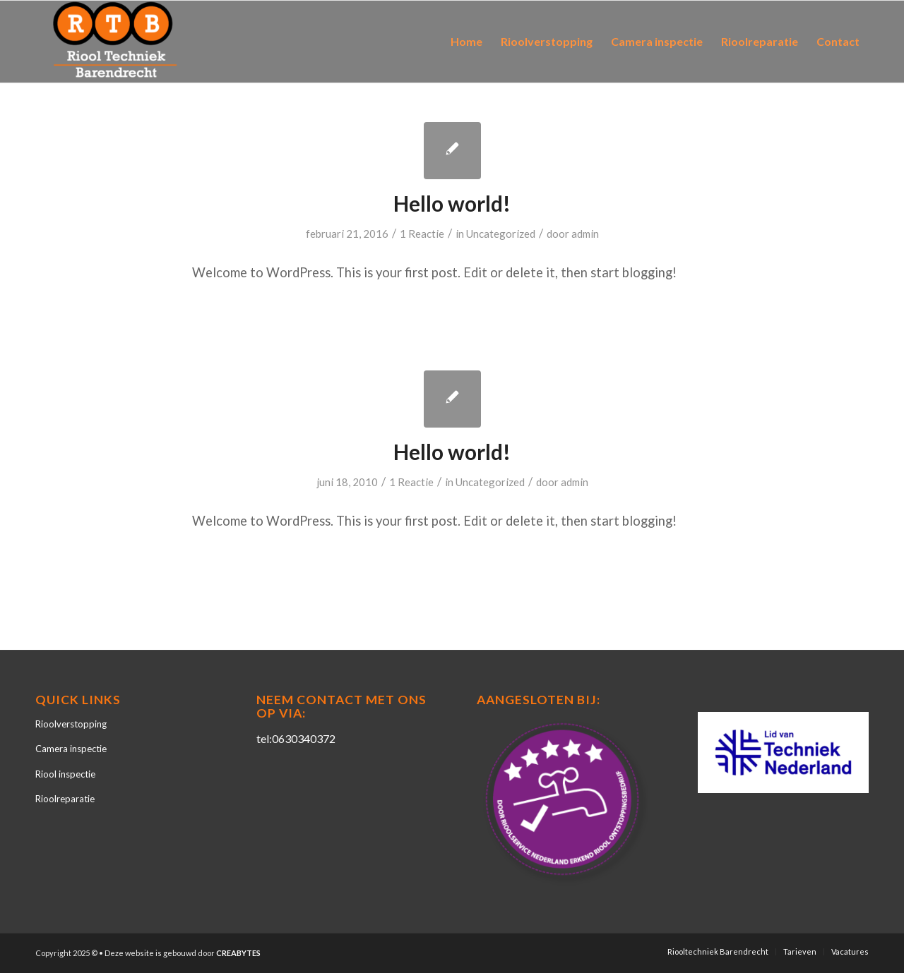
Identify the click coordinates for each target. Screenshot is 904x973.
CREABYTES (238, 952)
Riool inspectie (65, 774)
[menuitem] (466, 42)
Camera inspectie (71, 748)
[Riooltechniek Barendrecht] (115, 42)
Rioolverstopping (71, 724)
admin (585, 233)
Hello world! (452, 203)
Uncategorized (500, 233)
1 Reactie (422, 233)
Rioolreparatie (65, 798)
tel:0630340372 (295, 738)
